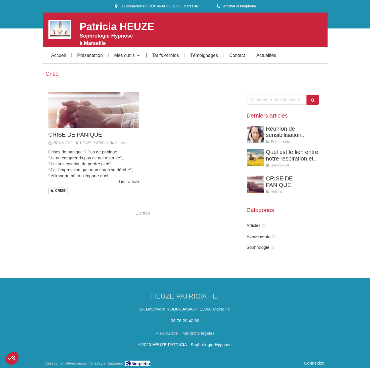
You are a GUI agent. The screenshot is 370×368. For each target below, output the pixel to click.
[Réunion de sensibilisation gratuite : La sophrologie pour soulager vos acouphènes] (255, 134)
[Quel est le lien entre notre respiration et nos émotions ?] (255, 157)
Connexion (314, 363)
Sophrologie (258, 247)
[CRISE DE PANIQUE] (93, 110)
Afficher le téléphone (239, 6)
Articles (254, 225)
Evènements (258, 236)
